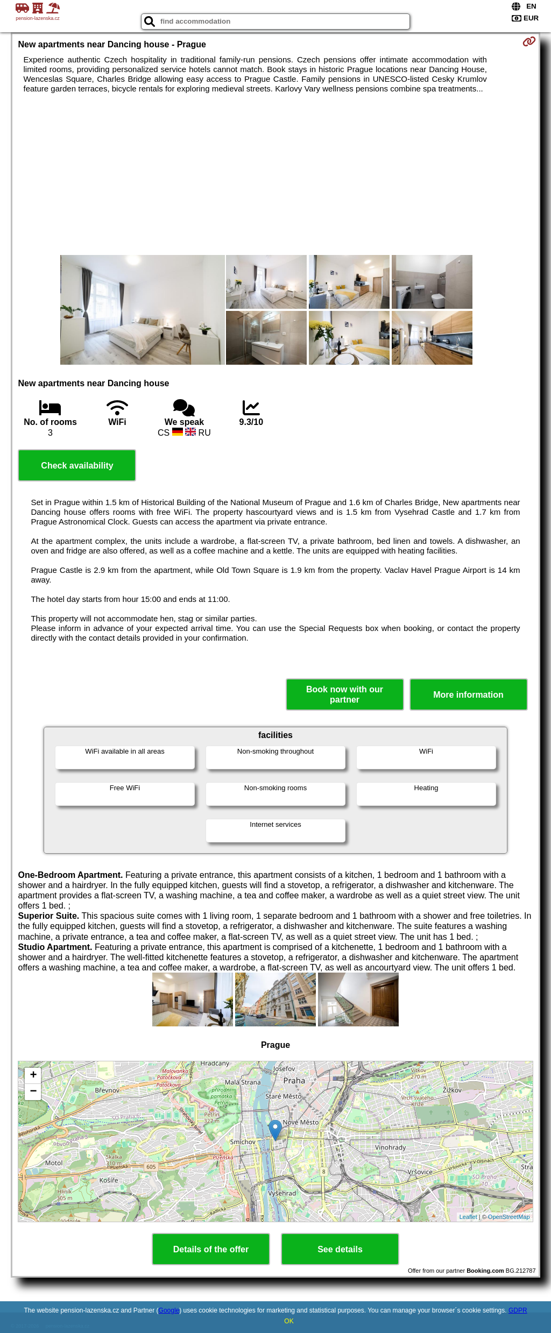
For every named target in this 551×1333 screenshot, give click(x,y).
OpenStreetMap (509, 1217)
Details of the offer (211, 1249)
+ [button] (33, 1076)
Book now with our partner (344, 694)
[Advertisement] (275, 174)
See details (340, 1249)
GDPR (517, 1310)
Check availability (77, 465)
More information (468, 694)
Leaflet (468, 1217)
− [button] (33, 1092)
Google (169, 1310)
